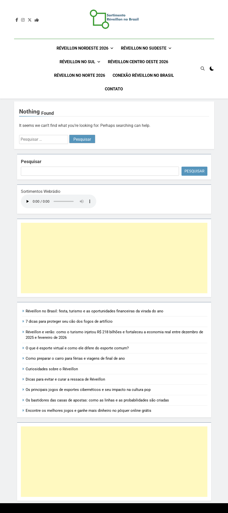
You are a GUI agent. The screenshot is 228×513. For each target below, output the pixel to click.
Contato (114, 89)
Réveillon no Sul (77, 61)
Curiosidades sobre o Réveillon (52, 368)
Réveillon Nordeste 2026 (82, 48)
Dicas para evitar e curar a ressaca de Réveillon (65, 379)
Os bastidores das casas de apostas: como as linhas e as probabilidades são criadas (97, 400)
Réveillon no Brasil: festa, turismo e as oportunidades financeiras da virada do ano (94, 311)
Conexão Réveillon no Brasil (143, 75)
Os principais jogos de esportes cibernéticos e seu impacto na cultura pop (88, 389)
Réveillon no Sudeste (143, 48)
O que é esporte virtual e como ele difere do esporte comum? (77, 348)
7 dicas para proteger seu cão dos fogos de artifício (69, 321)
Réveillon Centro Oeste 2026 (138, 61)
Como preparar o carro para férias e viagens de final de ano (75, 358)
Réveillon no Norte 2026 (79, 75)
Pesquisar (31, 161)
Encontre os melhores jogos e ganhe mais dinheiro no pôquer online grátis (88, 410)
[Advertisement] (114, 258)
